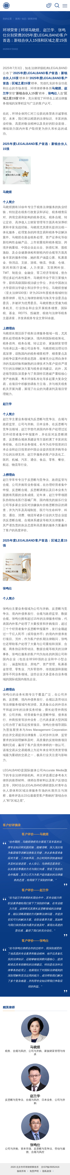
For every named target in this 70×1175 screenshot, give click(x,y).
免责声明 (34, 1171)
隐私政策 (46, 1171)
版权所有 (21, 1171)
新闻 (17, 18)
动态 (24, 18)
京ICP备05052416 (50, 1167)
